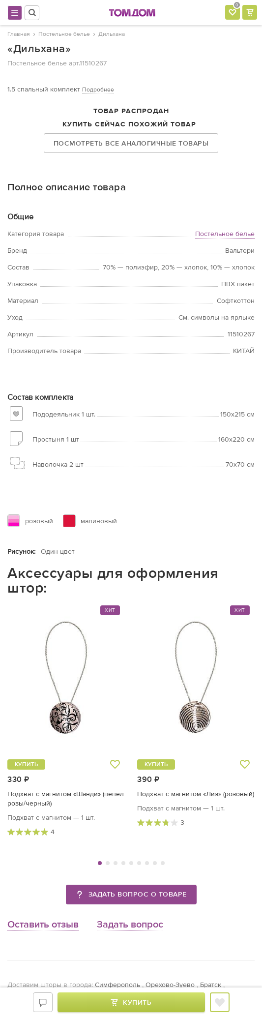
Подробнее (98, 89)
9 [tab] (163, 863)
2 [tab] (108, 863)
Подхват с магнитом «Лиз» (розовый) (195, 794)
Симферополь (117, 985)
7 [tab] (147, 863)
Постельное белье (225, 234)
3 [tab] (115, 863)
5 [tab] (131, 863)
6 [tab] (139, 863)
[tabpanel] (66, 721)
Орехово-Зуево (170, 985)
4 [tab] (123, 863)
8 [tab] (155, 863)
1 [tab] (100, 863)
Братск (210, 985)
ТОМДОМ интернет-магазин (132, 13)
